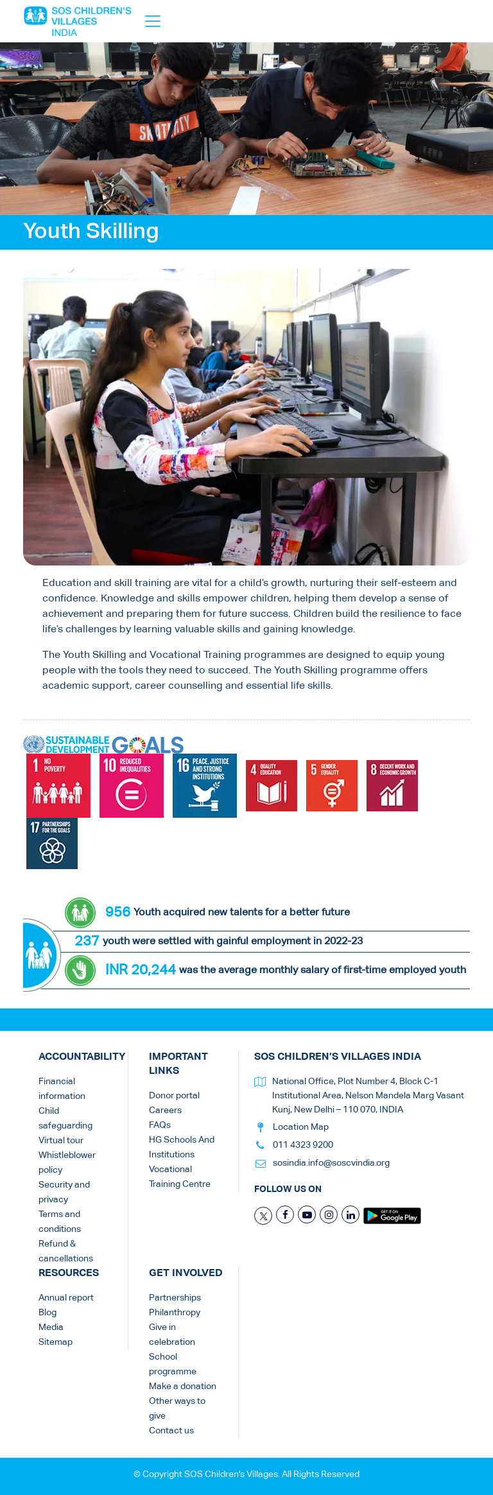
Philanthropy (174, 1312)
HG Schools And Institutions (181, 1147)
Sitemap (56, 1342)
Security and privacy (64, 1192)
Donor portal (174, 1095)
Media (51, 1327)
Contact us (171, 1430)
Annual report (66, 1297)
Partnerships (175, 1297)
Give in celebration (172, 1335)
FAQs (160, 1125)
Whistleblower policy (67, 1163)
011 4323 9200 (303, 1145)
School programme (172, 1364)
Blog (47, 1312)
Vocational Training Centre (180, 1177)
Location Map (301, 1127)
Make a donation (182, 1386)
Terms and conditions (60, 1222)
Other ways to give (177, 1409)
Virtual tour (61, 1140)
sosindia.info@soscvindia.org (331, 1163)
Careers (165, 1110)
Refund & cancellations (66, 1251)
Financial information (62, 1089)
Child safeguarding (65, 1118)
